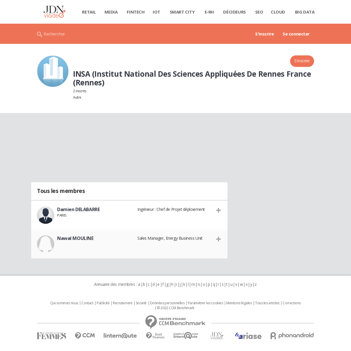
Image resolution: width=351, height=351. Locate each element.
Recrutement (122, 303)
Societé (141, 303)
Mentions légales (239, 303)
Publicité (103, 303)
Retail (89, 12)
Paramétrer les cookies (205, 303)
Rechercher (54, 34)
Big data (305, 12)
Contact (87, 303)
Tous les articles (267, 303)
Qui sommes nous (64, 303)
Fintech (135, 12)
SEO (259, 12)
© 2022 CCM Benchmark (175, 308)
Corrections (291, 303)
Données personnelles (167, 303)
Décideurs (234, 12)
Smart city (182, 12)
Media (111, 12)
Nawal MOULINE (75, 238)
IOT (156, 12)
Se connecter (296, 34)
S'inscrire (264, 34)
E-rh (209, 12)
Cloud (278, 12)
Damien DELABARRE (78, 209)
